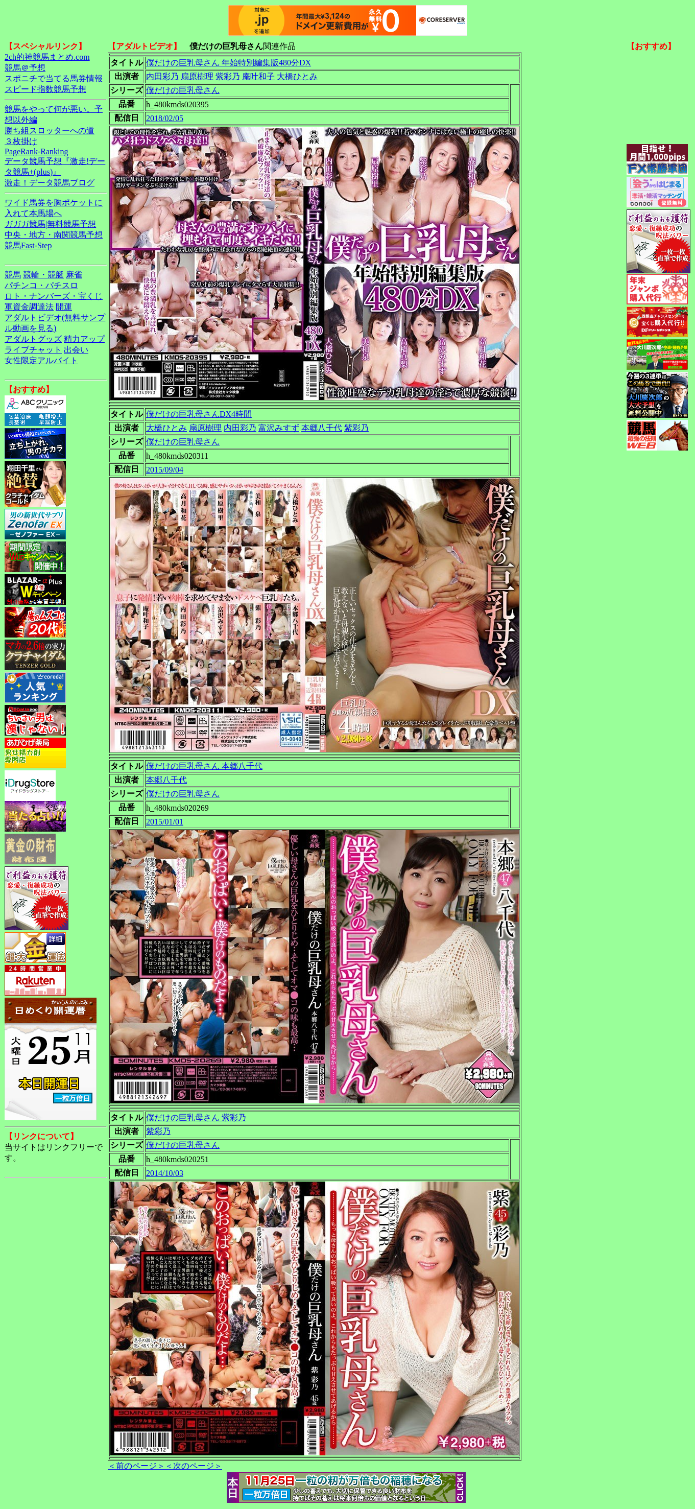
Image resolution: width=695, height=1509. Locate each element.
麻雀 (74, 274)
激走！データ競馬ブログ (49, 182)
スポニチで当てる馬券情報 (54, 78)
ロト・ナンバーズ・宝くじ (54, 296)
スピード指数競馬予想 (45, 89)
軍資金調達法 (29, 306)
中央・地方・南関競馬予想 (54, 234)
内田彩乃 (162, 76)
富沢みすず (278, 427)
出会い (76, 349)
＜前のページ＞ (136, 1465)
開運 (64, 306)
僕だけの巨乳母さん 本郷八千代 (204, 766)
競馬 (13, 274)
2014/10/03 (164, 1173)
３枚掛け (21, 141)
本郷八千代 (321, 427)
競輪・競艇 (43, 274)
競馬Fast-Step (28, 245)
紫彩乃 (227, 76)
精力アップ (84, 339)
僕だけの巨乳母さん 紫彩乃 (196, 1117)
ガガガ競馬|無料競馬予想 (50, 224)
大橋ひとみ (297, 76)
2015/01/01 (164, 821)
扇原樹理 (197, 76)
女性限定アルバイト (41, 360)
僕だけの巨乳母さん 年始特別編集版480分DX (228, 62)
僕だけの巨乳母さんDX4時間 (199, 414)
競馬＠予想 (25, 67)
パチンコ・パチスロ (41, 285)
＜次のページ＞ (193, 1465)
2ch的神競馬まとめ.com (47, 57)
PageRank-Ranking (36, 151)
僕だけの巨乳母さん (183, 90)
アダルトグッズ (33, 339)
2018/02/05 (164, 118)
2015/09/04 (164, 469)
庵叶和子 (258, 76)
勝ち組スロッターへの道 (49, 130)
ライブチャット (33, 349)
